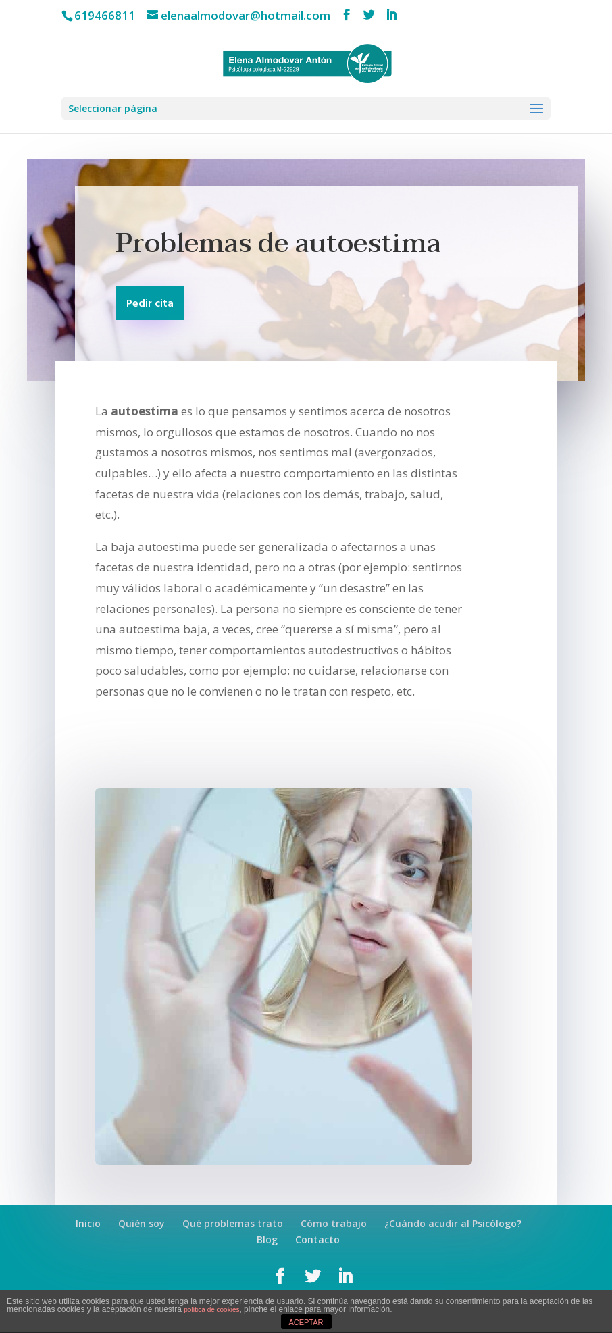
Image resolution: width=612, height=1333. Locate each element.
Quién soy (141, 1223)
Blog (267, 1239)
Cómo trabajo (334, 1223)
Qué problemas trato (232, 1223)
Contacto (317, 1239)
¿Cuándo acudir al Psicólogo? (452, 1223)
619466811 (104, 15)
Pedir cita (150, 304)
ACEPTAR (305, 1322)
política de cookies (211, 1309)
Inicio (88, 1223)
